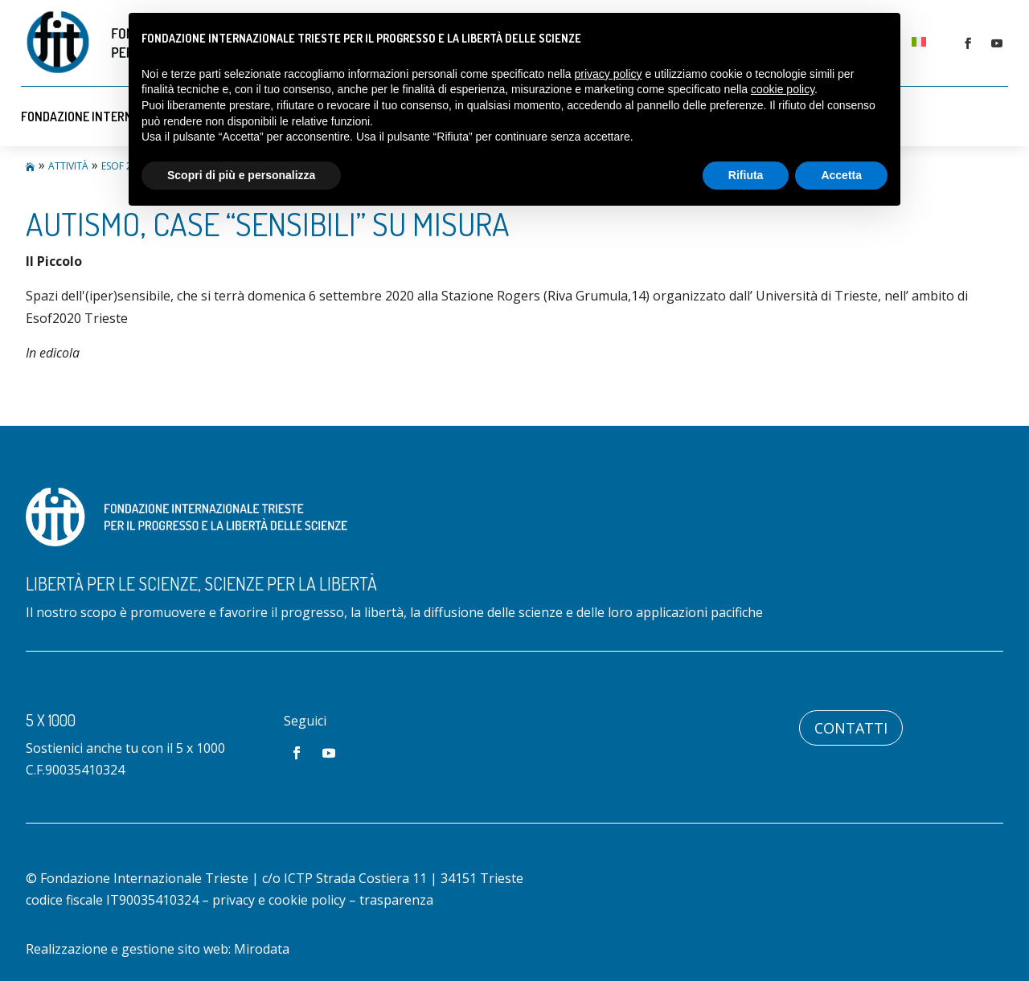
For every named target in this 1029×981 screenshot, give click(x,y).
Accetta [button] (841, 175)
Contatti (851, 728)
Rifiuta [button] (746, 175)
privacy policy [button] (608, 73)
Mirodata (261, 949)
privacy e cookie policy (279, 900)
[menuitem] (919, 40)
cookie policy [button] (782, 89)
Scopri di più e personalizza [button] (241, 175)
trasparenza (396, 900)
